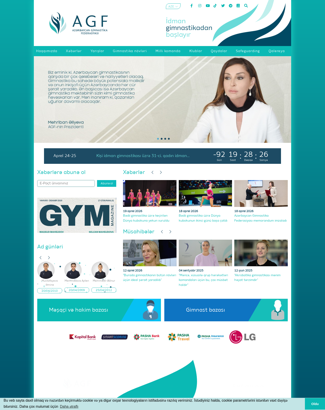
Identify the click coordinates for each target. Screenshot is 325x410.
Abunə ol (107, 183)
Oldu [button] (315, 404)
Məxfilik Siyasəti (248, 397)
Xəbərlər (134, 172)
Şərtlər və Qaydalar (248, 392)
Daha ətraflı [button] (69, 406)
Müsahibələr (138, 231)
